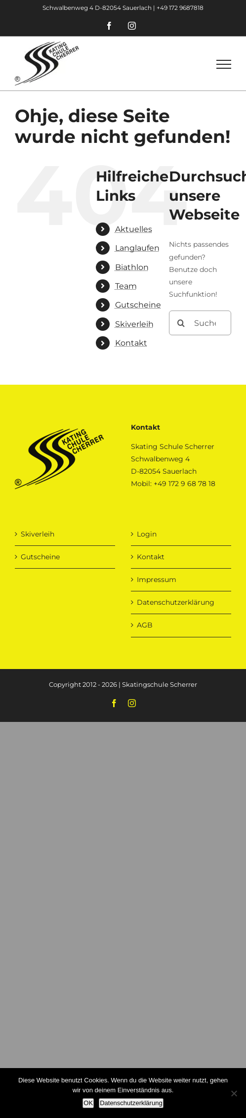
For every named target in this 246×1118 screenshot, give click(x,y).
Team (126, 286)
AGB (145, 625)
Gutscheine (138, 305)
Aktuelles (133, 229)
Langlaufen (137, 248)
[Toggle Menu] (223, 64)
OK (88, 1103)
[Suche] (181, 323)
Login (147, 534)
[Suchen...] (200, 323)
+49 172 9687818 (180, 7)
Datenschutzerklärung (175, 602)
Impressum (156, 579)
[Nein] (234, 1093)
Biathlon (132, 267)
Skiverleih (134, 324)
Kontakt (131, 343)
